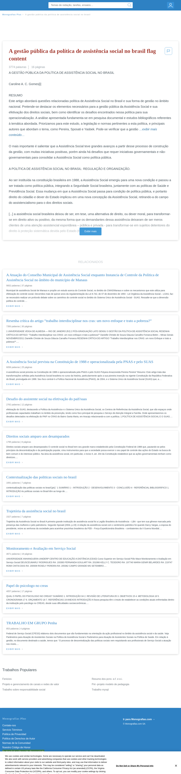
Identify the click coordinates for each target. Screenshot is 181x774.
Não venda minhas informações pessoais (25, 751)
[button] (168, 55)
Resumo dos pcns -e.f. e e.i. (107, 679)
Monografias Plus (11, 15)
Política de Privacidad (14, 734)
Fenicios (7, 679)
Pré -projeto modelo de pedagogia (110, 684)
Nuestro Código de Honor (16, 747)
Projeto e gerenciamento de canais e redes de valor (30, 684)
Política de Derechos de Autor (18, 738)
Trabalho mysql (100, 689)
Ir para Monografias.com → (139, 719)
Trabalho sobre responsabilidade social (23, 689)
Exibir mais (90, 231)
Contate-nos (9, 725)
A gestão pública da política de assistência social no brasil (57, 15)
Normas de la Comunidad (16, 743)
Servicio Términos (12, 729)
